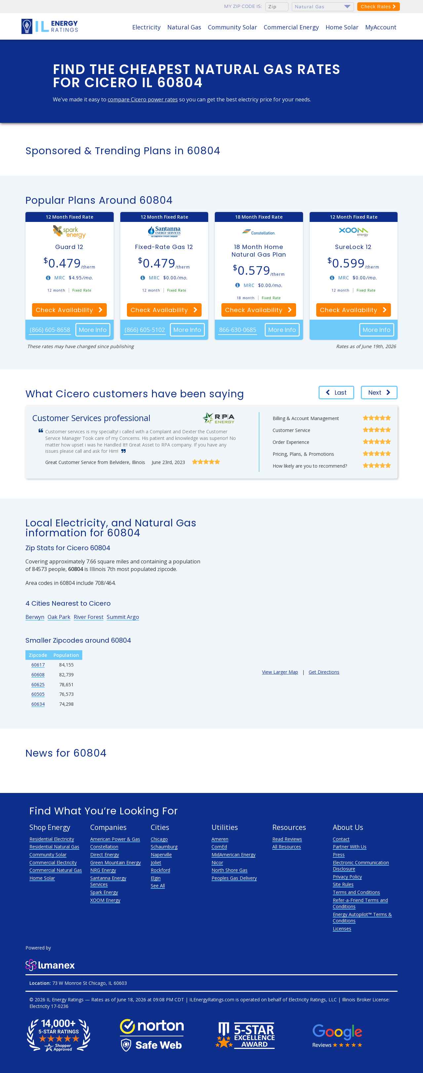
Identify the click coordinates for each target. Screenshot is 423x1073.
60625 (38, 684)
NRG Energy (103, 870)
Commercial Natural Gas (55, 870)
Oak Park (59, 617)
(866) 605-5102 (145, 330)
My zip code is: (243, 6)
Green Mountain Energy (115, 862)
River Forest (88, 617)
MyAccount (381, 27)
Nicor (217, 862)
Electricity (146, 27)
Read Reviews (287, 839)
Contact (341, 839)
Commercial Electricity (53, 862)
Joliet (156, 862)
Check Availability (69, 310)
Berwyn (34, 617)
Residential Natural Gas (54, 846)
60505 (38, 694)
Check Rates (378, 6)
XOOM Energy (105, 900)
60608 (38, 674)
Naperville (161, 854)
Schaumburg (164, 846)
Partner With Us (349, 846)
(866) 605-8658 (50, 330)
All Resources (286, 846)
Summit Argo (123, 617)
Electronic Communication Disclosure (361, 865)
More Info (93, 330)
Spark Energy (104, 892)
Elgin (156, 878)
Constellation (104, 846)
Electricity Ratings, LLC (312, 999)
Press (339, 854)
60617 (38, 665)
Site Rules (343, 884)
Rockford (160, 870)
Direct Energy (104, 854)
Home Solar (342, 27)
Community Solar (232, 27)
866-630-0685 (237, 330)
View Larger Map (280, 672)
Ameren (220, 839)
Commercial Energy (291, 27)
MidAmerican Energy (233, 854)
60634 (38, 704)
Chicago (159, 839)
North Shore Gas (230, 870)
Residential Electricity (51, 839)
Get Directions (324, 672)
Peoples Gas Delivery (234, 878)
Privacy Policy (347, 877)
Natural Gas (184, 27)
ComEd (219, 846)
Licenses (342, 928)
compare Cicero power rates (143, 99)
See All (158, 885)
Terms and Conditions (356, 892)
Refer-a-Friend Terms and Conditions (360, 903)
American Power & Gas (115, 839)
